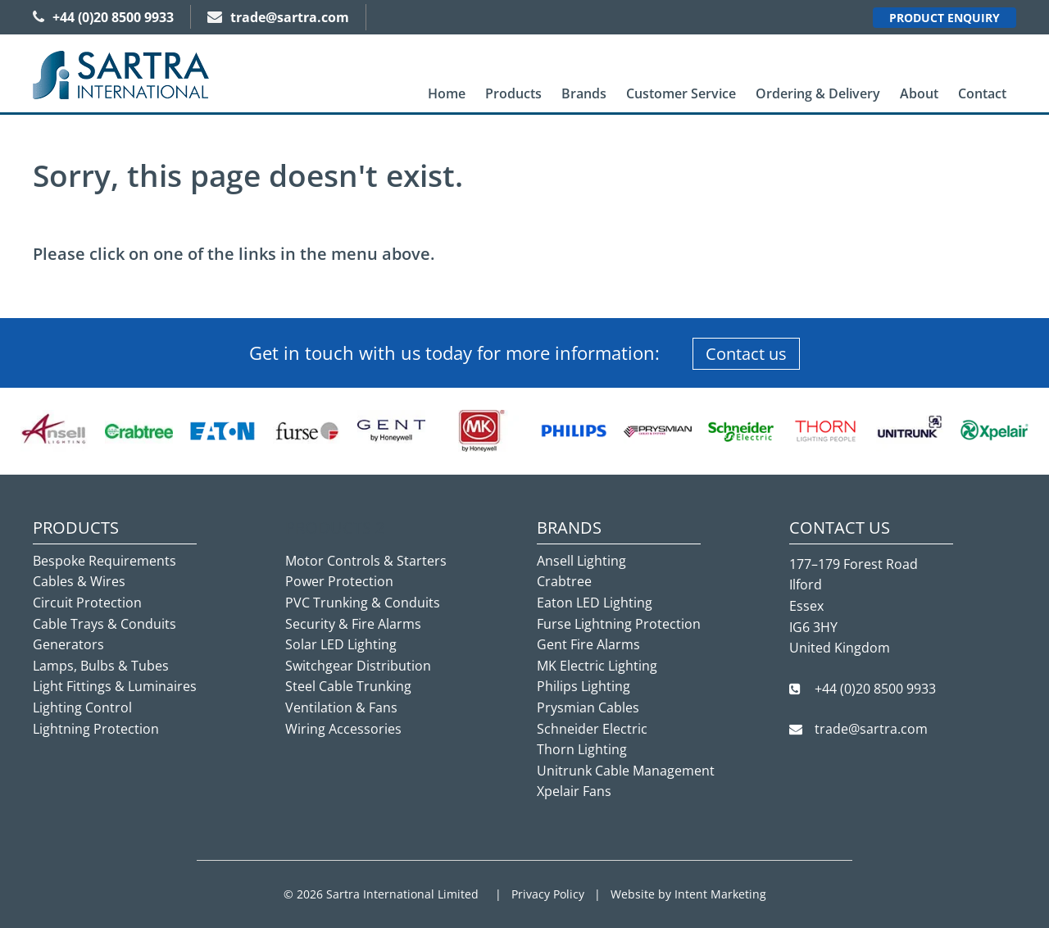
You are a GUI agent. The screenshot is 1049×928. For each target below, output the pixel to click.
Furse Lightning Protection (619, 624)
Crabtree (564, 581)
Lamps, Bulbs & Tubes (101, 666)
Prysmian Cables (588, 707)
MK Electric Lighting (597, 666)
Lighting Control (82, 707)
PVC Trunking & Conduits (362, 603)
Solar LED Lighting (341, 644)
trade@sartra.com (278, 17)
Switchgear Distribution (358, 666)
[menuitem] (446, 93)
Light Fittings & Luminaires (115, 686)
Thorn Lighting (582, 749)
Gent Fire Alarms (588, 644)
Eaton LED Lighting (594, 603)
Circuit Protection (87, 603)
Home (446, 93)
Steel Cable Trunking (348, 686)
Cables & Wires (79, 581)
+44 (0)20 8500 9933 (103, 17)
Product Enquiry (944, 17)
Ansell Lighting (581, 561)
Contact (982, 93)
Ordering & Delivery (818, 93)
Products (513, 93)
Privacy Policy (547, 894)
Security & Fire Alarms (353, 624)
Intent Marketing (720, 894)
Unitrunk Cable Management (626, 771)
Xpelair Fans (574, 791)
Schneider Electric (592, 729)
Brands (583, 93)
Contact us (746, 354)
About (919, 93)
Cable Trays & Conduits (104, 624)
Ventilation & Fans (341, 707)
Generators (68, 644)
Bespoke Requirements (104, 561)
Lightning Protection (96, 729)
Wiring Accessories (343, 729)
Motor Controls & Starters (366, 561)
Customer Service (681, 93)
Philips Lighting (583, 686)
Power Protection (339, 581)
